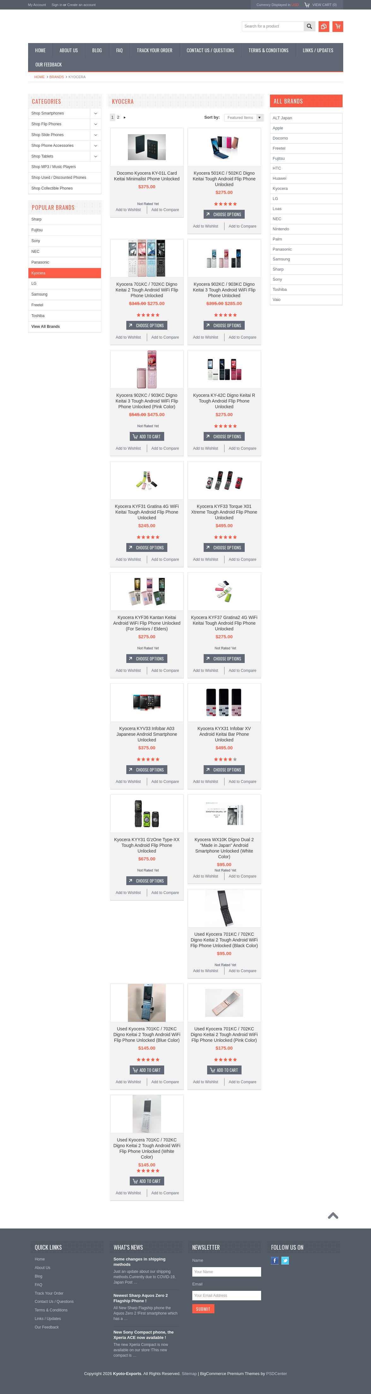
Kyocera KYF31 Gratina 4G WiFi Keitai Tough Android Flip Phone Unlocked (147, 512)
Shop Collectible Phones (52, 188)
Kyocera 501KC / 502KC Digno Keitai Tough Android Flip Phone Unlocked (224, 179)
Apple (278, 128)
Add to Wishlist (128, 210)
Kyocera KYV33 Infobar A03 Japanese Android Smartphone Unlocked (147, 734)
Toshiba (38, 316)
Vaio (277, 299)
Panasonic (40, 262)
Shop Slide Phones (48, 135)
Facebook (275, 1261)
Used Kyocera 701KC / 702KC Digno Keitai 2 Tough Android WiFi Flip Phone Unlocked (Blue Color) (146, 1034)
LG (34, 283)
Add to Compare (165, 210)
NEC (35, 251)
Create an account (81, 5)
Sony (36, 241)
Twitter (285, 1261)
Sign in (56, 5)
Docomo (280, 138)
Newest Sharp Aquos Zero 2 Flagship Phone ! (140, 1298)
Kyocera (38, 273)
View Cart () (324, 5)
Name (197, 1260)
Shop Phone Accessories (53, 145)
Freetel (37, 305)
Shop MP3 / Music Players (54, 167)
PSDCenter (276, 1373)
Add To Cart (150, 436)
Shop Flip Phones (47, 124)
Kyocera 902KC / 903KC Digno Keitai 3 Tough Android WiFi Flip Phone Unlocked (224, 290)
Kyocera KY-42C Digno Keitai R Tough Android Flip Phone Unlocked (224, 401)
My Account (37, 5)
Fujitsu (37, 230)
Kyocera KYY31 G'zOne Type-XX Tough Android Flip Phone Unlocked (146, 845)
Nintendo (281, 229)
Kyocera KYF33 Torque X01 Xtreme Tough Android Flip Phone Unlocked (224, 512)
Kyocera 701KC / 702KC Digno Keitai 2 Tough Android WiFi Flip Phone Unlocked (147, 290)
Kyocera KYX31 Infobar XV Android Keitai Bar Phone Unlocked (224, 734)
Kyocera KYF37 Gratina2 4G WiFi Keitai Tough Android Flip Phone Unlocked (224, 623)
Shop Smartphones (48, 113)
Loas (277, 208)
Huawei (279, 178)
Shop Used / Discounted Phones (59, 177)
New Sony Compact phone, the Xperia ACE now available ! (143, 1335)
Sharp (37, 219)
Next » (125, 117)
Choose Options (227, 214)
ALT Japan (282, 118)
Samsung (40, 294)
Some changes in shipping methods (139, 1262)
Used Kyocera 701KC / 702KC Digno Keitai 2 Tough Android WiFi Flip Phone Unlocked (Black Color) (224, 940)
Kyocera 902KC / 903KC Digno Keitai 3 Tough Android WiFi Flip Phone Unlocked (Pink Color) (147, 401)
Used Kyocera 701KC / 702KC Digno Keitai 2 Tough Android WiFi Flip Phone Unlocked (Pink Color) (224, 1034)
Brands (57, 77)
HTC (277, 168)
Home (39, 77)
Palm (277, 239)
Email (197, 1284)
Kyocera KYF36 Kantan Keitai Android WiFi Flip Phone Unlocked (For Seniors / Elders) (146, 623)
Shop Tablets (42, 156)
